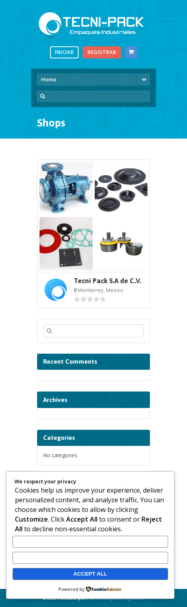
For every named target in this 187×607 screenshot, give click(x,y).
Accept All (90, 574)
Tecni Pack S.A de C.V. (107, 281)
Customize (90, 542)
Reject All (90, 558)
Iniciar (64, 52)
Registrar (101, 52)
